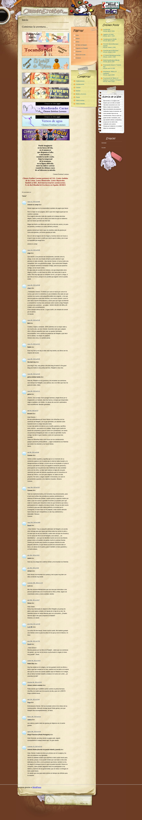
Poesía (78, 97)
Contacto (78, 58)
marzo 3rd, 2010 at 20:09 (33, 250)
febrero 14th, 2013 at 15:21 (34, 716)
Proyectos (78, 51)
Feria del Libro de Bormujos (110, 51)
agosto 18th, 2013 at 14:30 (34, 731)
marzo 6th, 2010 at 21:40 (33, 320)
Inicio (25, 19)
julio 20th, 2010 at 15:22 (33, 555)
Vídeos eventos (80, 100)
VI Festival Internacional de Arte (111, 56)
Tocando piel (109, 30)
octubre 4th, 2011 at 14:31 (34, 660)
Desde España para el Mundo (111, 60)
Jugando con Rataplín (82, 48)
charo (29, 288)
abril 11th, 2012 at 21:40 (33, 699)
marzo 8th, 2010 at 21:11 (33, 391)
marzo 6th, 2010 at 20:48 (33, 285)
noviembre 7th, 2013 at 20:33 (34, 746)
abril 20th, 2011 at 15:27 (33, 600)
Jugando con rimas (109, 35)
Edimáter (104, 143)
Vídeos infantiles (80, 103)
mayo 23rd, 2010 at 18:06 (33, 522)
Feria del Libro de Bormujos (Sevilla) (110, 45)
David (29, 525)
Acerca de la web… (81, 54)
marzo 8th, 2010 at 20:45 (33, 359)
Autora (77, 38)
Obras (77, 41)
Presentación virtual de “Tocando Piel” (112, 66)
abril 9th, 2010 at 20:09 (33, 452)
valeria (29, 719)
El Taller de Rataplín (81, 45)
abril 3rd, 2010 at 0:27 (32, 410)
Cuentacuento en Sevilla (109, 40)
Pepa (29, 702)
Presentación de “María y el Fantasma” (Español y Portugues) (112, 79)
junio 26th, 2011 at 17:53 (33, 641)
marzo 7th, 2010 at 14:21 (33, 344)
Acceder (104, 147)
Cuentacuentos (80, 84)
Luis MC (30, 627)
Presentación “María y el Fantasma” (109, 73)
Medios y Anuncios (81, 94)
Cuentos (78, 87)
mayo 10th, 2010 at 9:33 (33, 487)
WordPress (36, 787)
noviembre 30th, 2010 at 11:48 (35, 583)
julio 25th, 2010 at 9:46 (33, 568)
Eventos (78, 90)
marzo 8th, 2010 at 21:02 (33, 374)
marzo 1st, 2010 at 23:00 (33, 201)
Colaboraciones (80, 81)
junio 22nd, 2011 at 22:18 (33, 624)
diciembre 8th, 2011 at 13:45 (34, 682)
